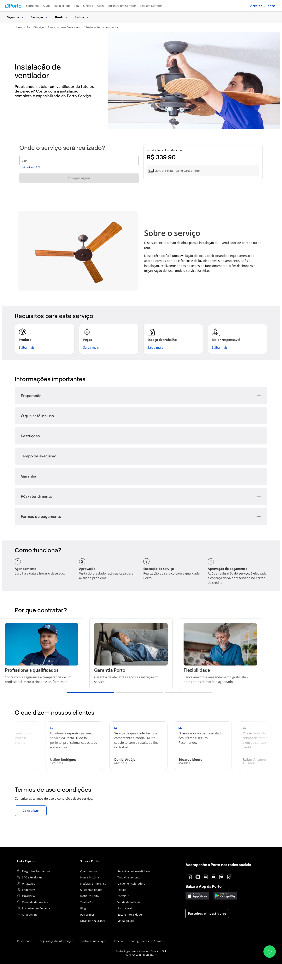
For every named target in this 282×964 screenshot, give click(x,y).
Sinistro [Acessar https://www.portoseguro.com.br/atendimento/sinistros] (88, 6)
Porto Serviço (35, 27)
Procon (118, 940)
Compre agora (79, 178)
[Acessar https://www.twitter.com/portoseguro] (222, 876)
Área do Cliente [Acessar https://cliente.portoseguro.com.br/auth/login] (262, 6)
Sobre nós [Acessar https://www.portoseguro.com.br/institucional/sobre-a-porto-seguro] (32, 6)
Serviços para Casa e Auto (65, 27)
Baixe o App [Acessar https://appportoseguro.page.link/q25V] (62, 6)
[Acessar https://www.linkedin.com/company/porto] (205, 876)
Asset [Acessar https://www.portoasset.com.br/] (100, 6)
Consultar (31, 810)
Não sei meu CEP (31, 167)
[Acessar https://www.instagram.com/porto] (197, 876)
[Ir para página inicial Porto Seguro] (13, 6)
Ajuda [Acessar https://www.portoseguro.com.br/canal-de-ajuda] (46, 6)
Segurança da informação (56, 940)
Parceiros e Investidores (207, 913)
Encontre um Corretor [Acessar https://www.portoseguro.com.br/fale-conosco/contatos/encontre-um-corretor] (122, 6)
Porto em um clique (93, 940)
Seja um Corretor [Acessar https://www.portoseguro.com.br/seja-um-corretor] (151, 6)
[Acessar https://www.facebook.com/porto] (189, 876)
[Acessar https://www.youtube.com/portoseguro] (214, 876)
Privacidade (24, 940)
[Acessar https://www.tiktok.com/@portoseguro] (230, 876)
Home (18, 27)
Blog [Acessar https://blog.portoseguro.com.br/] (76, 6)
